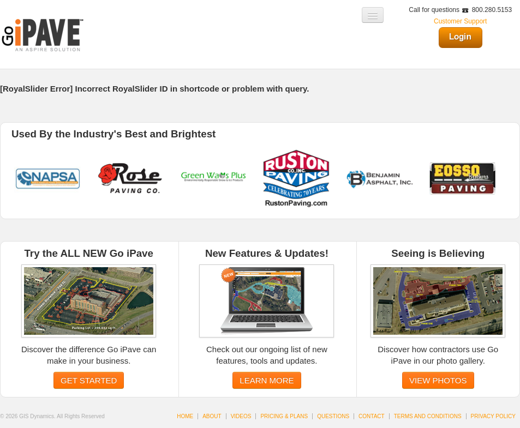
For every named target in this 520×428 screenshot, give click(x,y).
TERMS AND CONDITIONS (428, 416)
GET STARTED (89, 380)
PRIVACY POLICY (493, 416)
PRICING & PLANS (284, 416)
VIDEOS (241, 416)
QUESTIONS (333, 416)
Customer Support (460, 21)
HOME (185, 416)
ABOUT (211, 416)
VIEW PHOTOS (438, 380)
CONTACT (371, 416)
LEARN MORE (267, 380)
